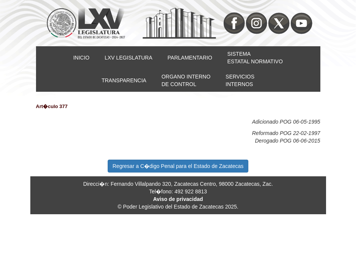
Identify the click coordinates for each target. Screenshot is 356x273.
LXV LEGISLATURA (128, 58)
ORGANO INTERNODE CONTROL (186, 80)
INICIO (81, 58)
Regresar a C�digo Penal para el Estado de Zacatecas (178, 166)
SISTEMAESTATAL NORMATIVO (255, 57)
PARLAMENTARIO (190, 58)
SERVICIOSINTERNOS (240, 80)
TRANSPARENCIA (124, 80)
